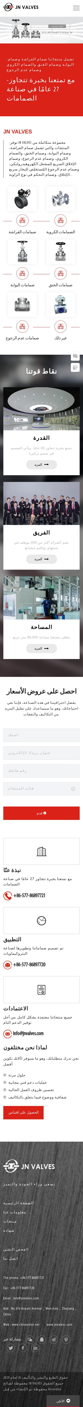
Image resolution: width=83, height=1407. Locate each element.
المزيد (41, 464)
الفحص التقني (16, 1249)
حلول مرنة (17, 1075)
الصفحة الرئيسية (18, 1203)
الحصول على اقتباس (23, 1112)
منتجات (10, 1221)
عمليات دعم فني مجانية (27, 1082)
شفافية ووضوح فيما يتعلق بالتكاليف (37, 1097)
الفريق (41, 533)
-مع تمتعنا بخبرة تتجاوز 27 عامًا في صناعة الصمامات (41, 90)
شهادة (8, 1230)
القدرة (41, 438)
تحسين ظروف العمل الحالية (31, 1090)
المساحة (41, 627)
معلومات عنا (14, 1212)
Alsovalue (55, 1389)
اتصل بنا (10, 1258)
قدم (41, 813)
